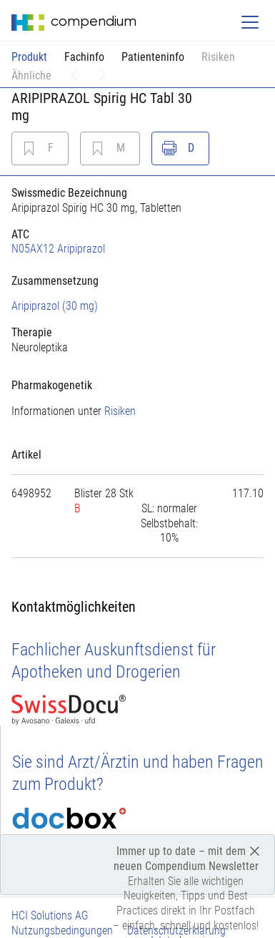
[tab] (137, 280)
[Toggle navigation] (250, 22)
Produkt (29, 57)
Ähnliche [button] (31, 75)
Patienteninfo (152, 57)
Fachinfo (84, 57)
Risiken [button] (218, 57)
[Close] (254, 850)
